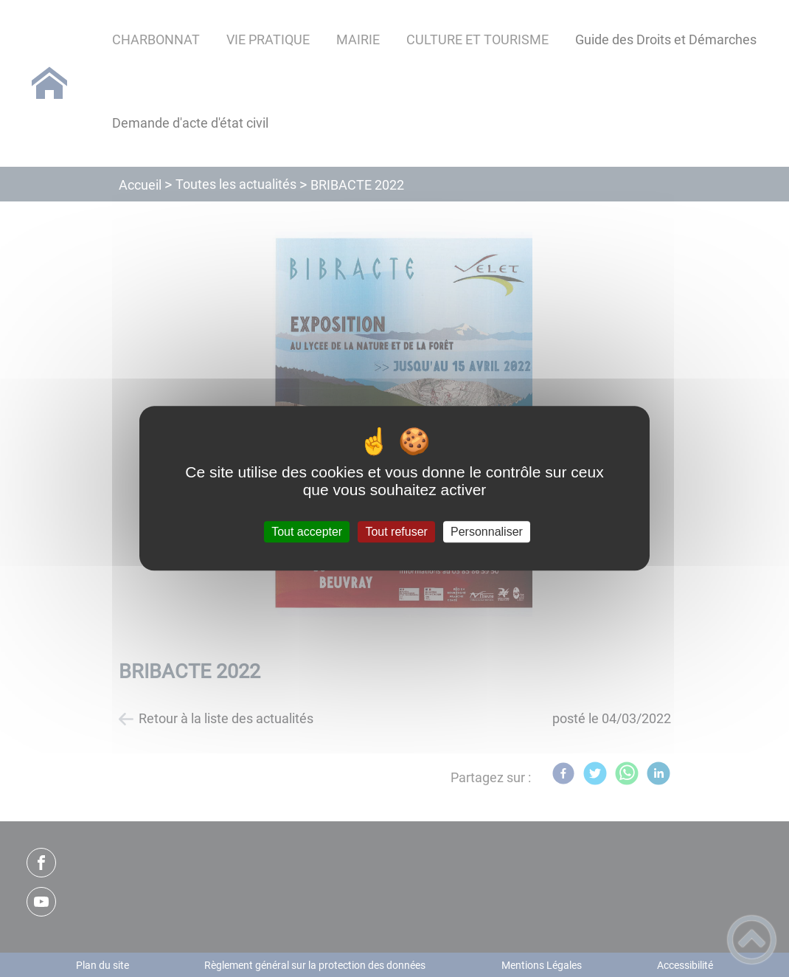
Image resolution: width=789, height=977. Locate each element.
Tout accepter (306, 531)
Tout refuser (396, 531)
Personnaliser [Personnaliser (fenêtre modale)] (487, 531)
